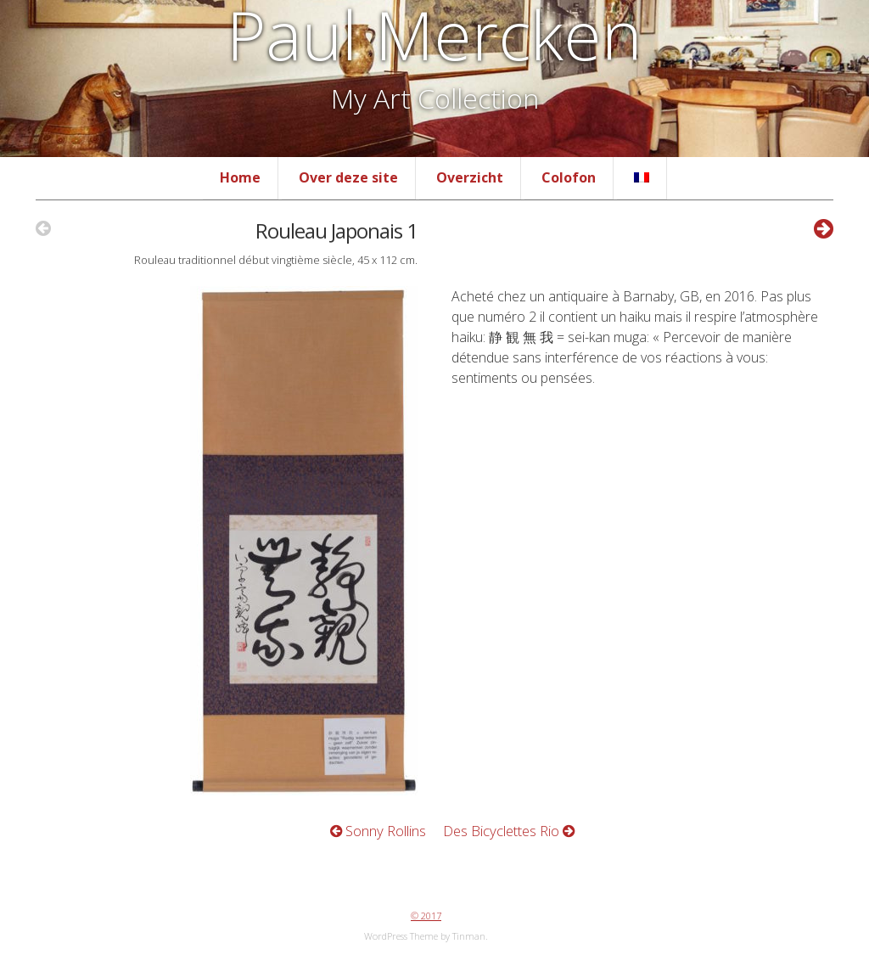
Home (240, 177)
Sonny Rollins (378, 830)
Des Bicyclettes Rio (509, 830)
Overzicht (469, 177)
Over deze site (348, 177)
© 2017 (426, 915)
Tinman (468, 936)
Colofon (568, 177)
